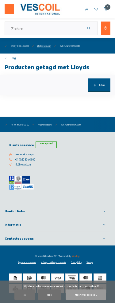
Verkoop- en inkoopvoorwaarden (53, 262)
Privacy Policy (76, 262)
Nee (49, 294)
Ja (25, 294)
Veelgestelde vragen (24, 154)
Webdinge (76, 256)
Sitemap (89, 262)
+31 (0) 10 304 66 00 (25, 159)
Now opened (46, 143)
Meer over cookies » (86, 294)
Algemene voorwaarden (27, 262)
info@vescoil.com (44, 46)
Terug (10, 58)
